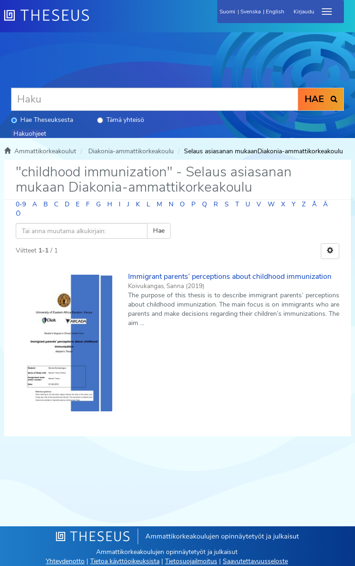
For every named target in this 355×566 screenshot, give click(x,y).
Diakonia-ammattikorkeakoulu (131, 151)
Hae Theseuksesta (42, 119)
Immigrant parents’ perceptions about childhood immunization (229, 276)
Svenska (250, 11)
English (275, 11)
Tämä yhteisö (120, 119)
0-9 (21, 204)
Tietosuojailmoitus (191, 561)
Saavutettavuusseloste (255, 561)
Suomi (227, 11)
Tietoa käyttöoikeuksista (124, 561)
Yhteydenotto (65, 561)
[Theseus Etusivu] (96, 20)
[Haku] (154, 99)
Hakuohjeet (29, 133)
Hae (159, 230)
